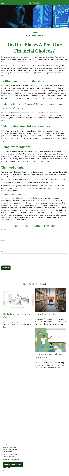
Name (3, 230)
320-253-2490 (11, 447)
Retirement (6, 471)
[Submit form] (6, 268)
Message (5, 252)
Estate (5, 475)
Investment (6, 473)
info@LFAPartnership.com (11, 459)
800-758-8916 (13, 449)
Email (3, 241)
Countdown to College (46, 314)
